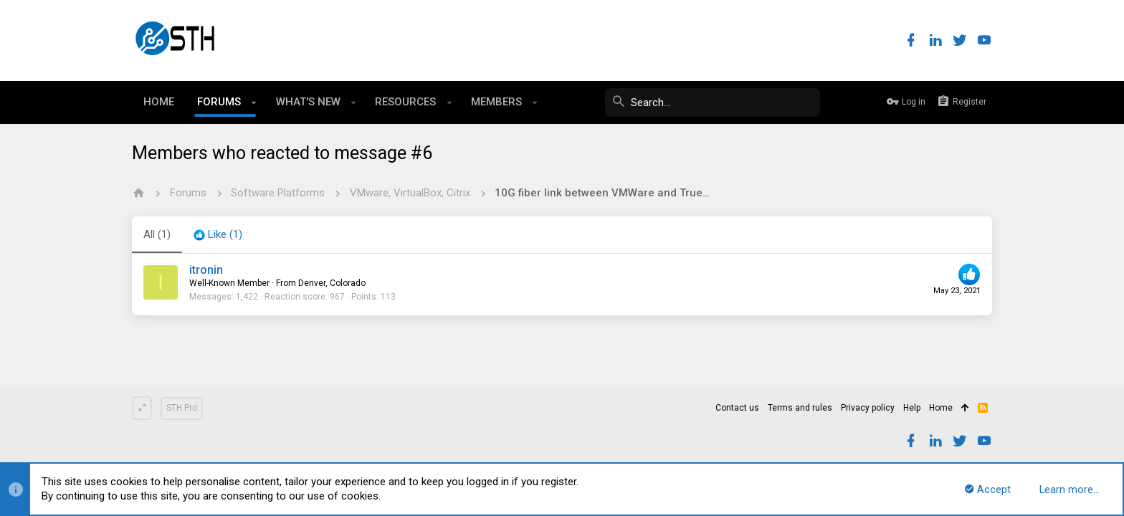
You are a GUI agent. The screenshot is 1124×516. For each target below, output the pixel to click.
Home (941, 408)
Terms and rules (800, 408)
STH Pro (181, 408)
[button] (254, 102)
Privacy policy (868, 408)
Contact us (737, 408)
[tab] (218, 235)
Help (911, 408)
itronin (206, 270)
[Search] (712, 102)
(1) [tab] (157, 234)
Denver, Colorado (332, 283)
